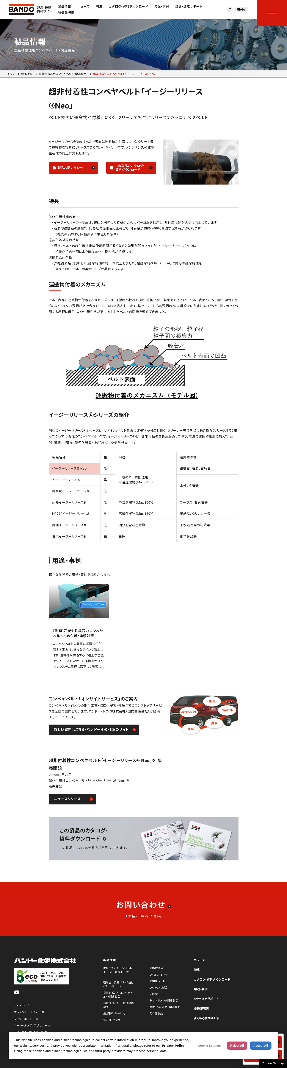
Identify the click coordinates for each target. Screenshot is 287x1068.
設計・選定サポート (188, 6)
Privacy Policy (173, 1045)
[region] (143, 497)
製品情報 (64, 6)
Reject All (237, 1045)
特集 (99, 6)
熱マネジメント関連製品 (164, 1000)
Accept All (260, 1045)
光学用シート (157, 981)
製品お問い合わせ (70, 167)
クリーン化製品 (159, 987)
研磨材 (154, 994)
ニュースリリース (67, 799)
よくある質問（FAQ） (206, 1018)
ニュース (83, 6)
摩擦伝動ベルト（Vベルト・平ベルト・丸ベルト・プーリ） (118, 972)
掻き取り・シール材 (114, 1013)
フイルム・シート (159, 974)
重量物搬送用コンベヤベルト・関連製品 (62, 74)
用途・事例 (161, 6)
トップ (11, 74)
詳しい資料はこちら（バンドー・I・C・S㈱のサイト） (92, 730)
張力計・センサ (112, 1019)
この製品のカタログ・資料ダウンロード (130, 167)
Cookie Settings (272, 1063)
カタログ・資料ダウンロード (128, 6)
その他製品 (156, 1013)
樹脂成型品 (156, 968)
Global (241, 9)
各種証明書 (66, 12)
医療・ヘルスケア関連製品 (165, 1007)
